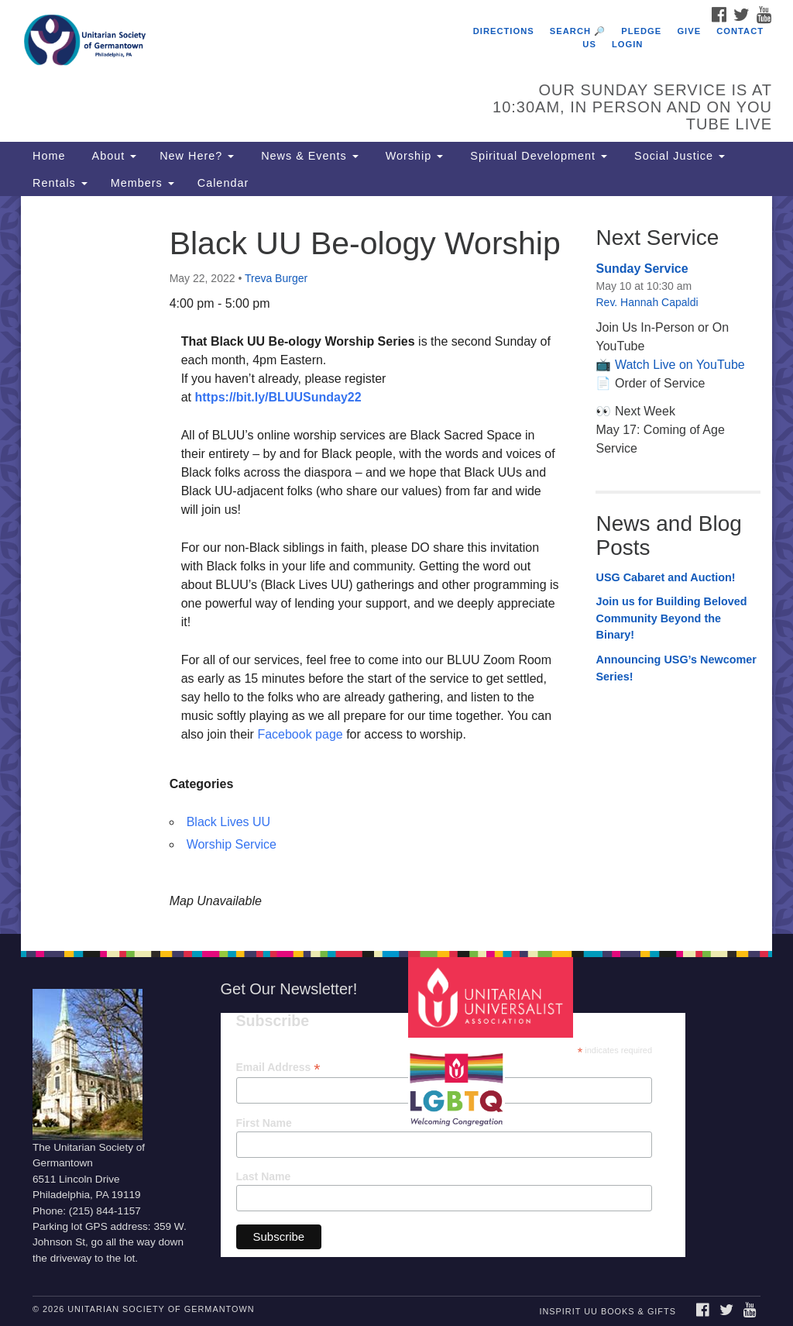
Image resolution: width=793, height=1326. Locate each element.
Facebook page (299, 734)
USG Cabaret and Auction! (665, 577)
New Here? (197, 156)
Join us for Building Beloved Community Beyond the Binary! (671, 618)
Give (689, 31)
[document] (396, 565)
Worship (413, 156)
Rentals (60, 183)
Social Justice (677, 156)
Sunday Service (642, 268)
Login (627, 44)
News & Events (308, 156)
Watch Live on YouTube (680, 364)
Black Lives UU (228, 821)
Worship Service (231, 844)
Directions (503, 31)
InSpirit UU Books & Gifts (607, 1311)
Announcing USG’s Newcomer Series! (676, 668)
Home (49, 156)
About (112, 156)
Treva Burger (276, 278)
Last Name (263, 1176)
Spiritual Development (536, 156)
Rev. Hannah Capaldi (647, 302)
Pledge (641, 31)
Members (142, 183)
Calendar (223, 183)
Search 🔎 (578, 31)
